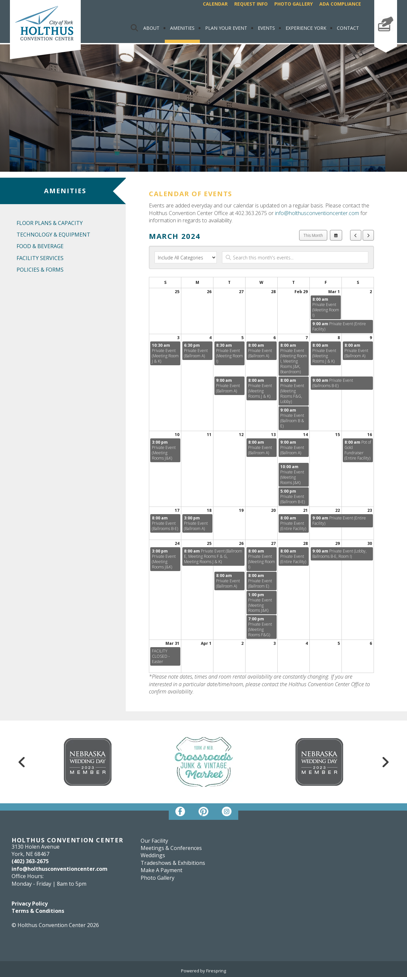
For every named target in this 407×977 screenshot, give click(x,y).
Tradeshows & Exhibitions (173, 862)
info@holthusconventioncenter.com (317, 213)
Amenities (182, 28)
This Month (313, 235)
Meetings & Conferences (171, 848)
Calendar (215, 4)
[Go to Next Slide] (385, 762)
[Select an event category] (186, 257)
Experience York (306, 28)
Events (266, 28)
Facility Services (40, 258)
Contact (348, 28)
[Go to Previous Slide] (22, 762)
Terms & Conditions (38, 910)
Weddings (153, 855)
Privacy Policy (30, 903)
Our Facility (154, 840)
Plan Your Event (226, 28)
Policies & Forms (40, 269)
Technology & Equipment (53, 234)
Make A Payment (386, 37)
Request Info (251, 4)
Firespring (216, 971)
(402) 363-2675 (30, 861)
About (151, 28)
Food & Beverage (40, 246)
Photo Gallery (293, 4)
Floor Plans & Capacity (50, 223)
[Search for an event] (295, 257)
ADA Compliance (340, 4)
